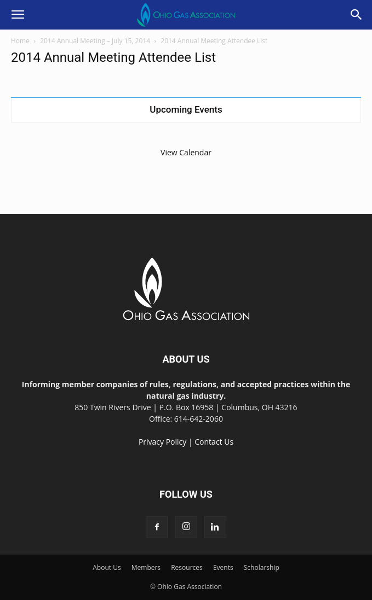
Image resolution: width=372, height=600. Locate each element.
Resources (187, 567)
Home (20, 40)
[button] (17, 15)
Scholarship (261, 567)
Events (223, 567)
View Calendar (186, 152)
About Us (107, 567)
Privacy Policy (162, 441)
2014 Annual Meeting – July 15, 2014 (95, 40)
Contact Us (213, 441)
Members (146, 567)
